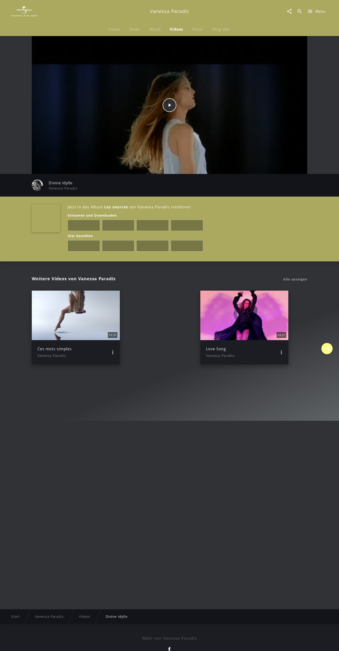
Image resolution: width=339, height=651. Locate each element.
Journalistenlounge (234, 643)
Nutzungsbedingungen (193, 643)
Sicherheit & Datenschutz (145, 643)
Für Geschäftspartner (275, 643)
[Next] (327, 327)
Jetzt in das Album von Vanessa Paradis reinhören (129, 207)
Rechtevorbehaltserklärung (93, 643)
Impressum (55, 643)
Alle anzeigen (295, 279)
